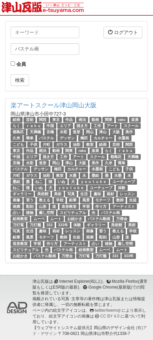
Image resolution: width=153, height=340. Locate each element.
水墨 (72, 175)
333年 (63, 225)
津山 (103, 132)
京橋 (50, 132)
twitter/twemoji (107, 310)
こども (18, 144)
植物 (29, 213)
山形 (42, 206)
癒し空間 (46, 213)
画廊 (16, 206)
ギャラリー (22, 194)
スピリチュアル (73, 213)
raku (121, 120)
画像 (16, 200)
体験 (121, 188)
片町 (46, 144)
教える (44, 200)
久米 (16, 138)
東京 (56, 120)
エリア (65, 126)
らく (16, 126)
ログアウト (123, 32)
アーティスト (123, 206)
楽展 (135, 120)
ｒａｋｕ (33, 126)
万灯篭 (18, 225)
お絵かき (74, 219)
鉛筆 (72, 200)
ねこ (39, 182)
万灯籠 (35, 225)
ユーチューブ (123, 182)
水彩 (63, 132)
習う (29, 200)
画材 (110, 194)
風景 (86, 200)
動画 (95, 120)
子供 (33, 144)
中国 (50, 126)
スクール (131, 126)
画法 (82, 120)
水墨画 (123, 138)
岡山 (90, 132)
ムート (55, 219)
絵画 (16, 120)
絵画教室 (20, 219)
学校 (60, 200)
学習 (86, 206)
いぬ (61, 182)
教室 (90, 144)
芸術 (29, 120)
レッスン (127, 194)
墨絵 (95, 175)
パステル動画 (99, 219)
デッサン (67, 138)
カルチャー (103, 138)
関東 (108, 120)
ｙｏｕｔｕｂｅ (93, 182)
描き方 (82, 126)
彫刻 (29, 206)
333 (49, 225)
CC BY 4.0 (110, 316)
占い (16, 213)
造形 (76, 132)
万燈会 (121, 219)
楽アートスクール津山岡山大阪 (54, 105)
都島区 (18, 132)
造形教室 (68, 206)
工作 (97, 126)
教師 (120, 200)
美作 (129, 132)
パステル (46, 138)
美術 (57, 194)
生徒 (133, 200)
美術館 (42, 194)
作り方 (101, 206)
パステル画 (110, 213)
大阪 (116, 132)
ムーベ (39, 219)
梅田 (84, 138)
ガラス (61, 144)
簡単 (29, 138)
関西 (42, 120)
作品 (69, 120)
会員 (18, 64)
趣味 (97, 194)
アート (112, 126)
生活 (84, 194)
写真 (71, 194)
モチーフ (102, 200)
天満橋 (35, 132)
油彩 (76, 144)
